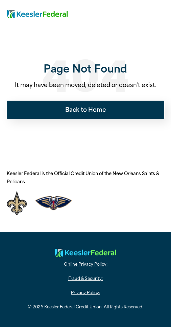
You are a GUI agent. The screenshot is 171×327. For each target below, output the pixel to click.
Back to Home (85, 109)
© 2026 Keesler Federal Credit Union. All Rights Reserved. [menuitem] (85, 306)
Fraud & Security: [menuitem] (85, 278)
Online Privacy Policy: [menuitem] (85, 264)
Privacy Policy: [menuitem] (85, 292)
